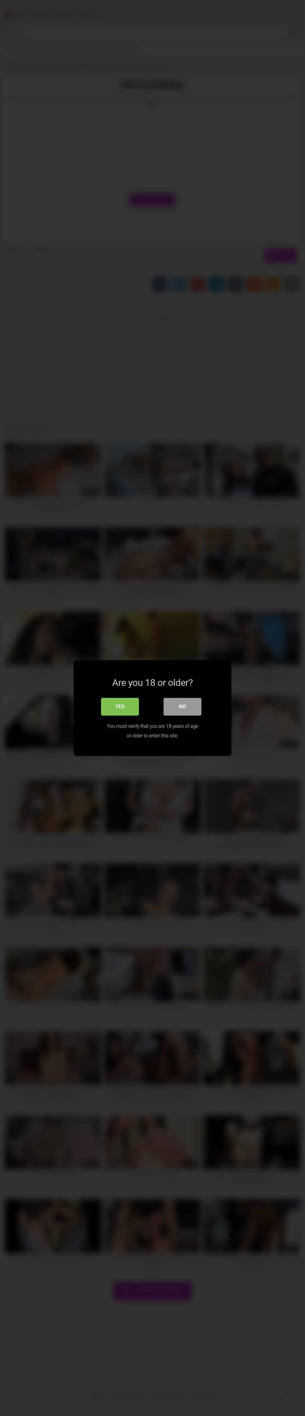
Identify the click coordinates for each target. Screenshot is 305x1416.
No (182, 706)
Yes (120, 706)
